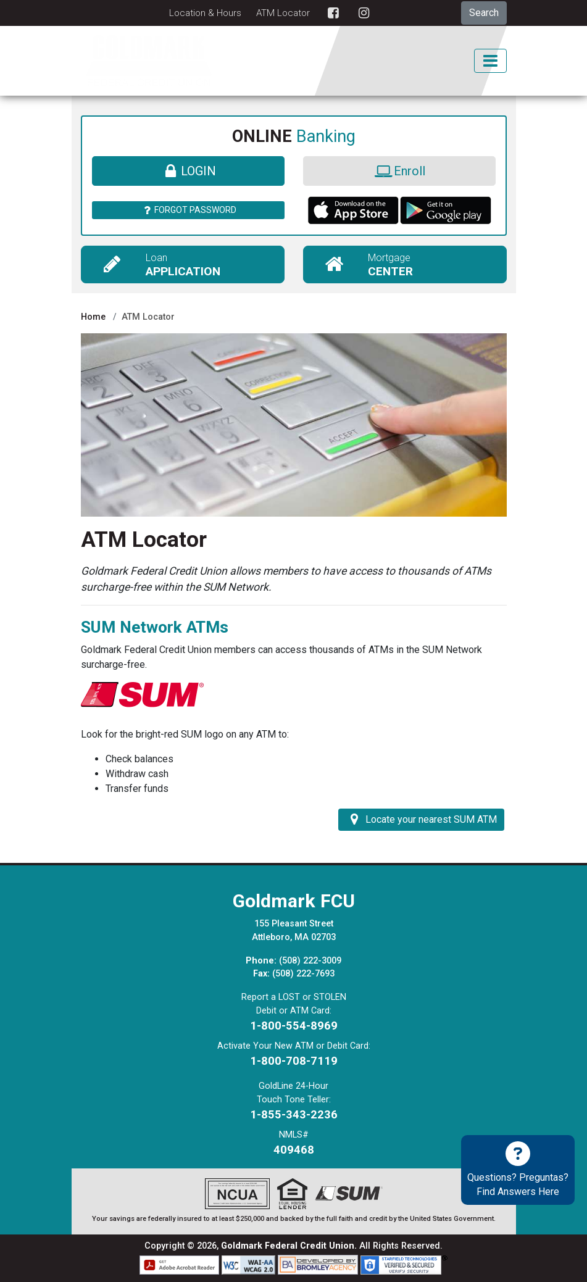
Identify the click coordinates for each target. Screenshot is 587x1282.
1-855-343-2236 (294, 1114)
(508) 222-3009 (310, 960)
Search (484, 13)
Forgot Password (187, 210)
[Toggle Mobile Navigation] (490, 61)
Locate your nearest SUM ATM (421, 819)
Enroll (399, 171)
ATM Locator (283, 13)
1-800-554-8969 (294, 1025)
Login (188, 171)
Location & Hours (205, 13)
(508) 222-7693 (303, 973)
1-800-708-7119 (294, 1060)
